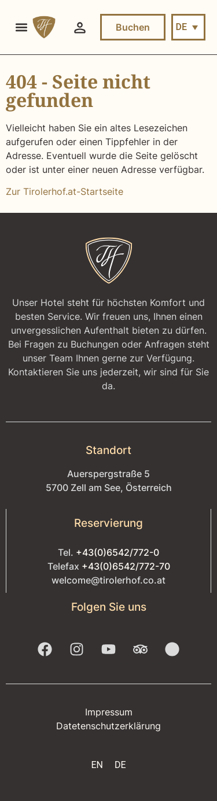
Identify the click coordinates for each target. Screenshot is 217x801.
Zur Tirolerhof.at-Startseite (64, 191)
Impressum (109, 712)
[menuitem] (188, 27)
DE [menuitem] (181, 26)
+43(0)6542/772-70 (126, 566)
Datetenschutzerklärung (108, 726)
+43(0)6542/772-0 (117, 552)
